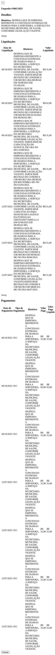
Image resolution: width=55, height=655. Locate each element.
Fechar (5, 652)
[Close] (3, 2)
